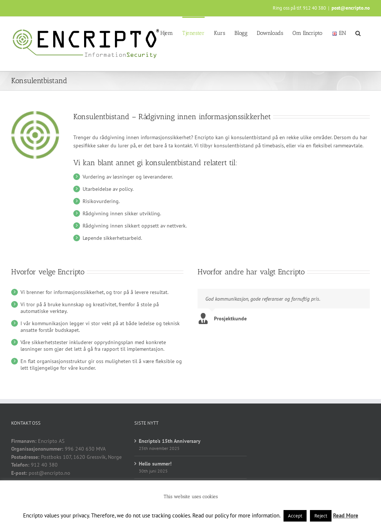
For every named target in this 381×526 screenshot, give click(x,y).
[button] (358, 33)
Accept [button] (295, 516)
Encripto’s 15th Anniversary (170, 441)
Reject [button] (320, 516)
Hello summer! (155, 463)
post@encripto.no (351, 8)
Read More (345, 515)
